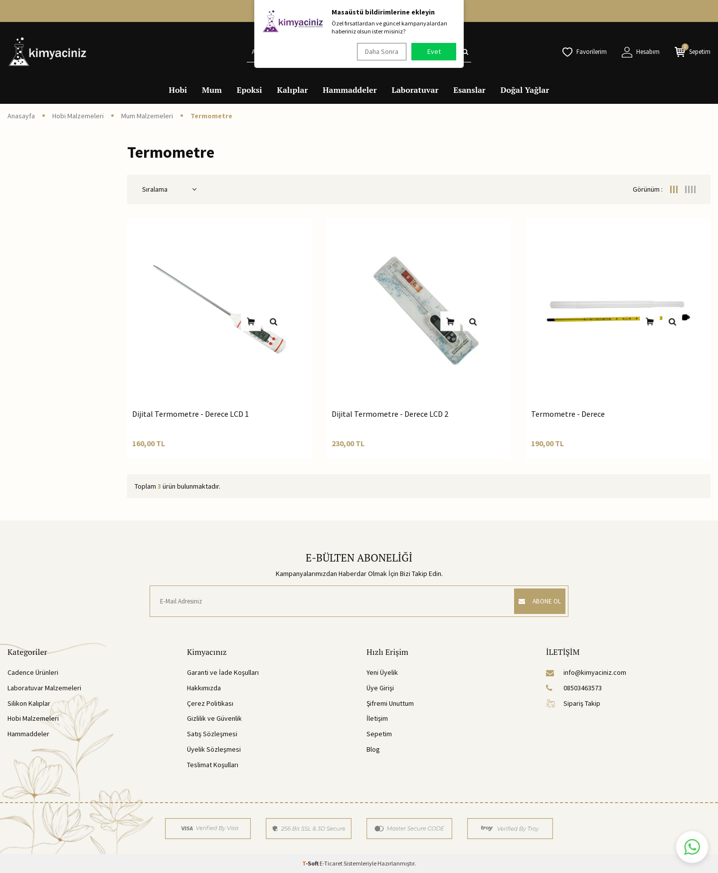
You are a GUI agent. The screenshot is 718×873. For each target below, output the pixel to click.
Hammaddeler (349, 89)
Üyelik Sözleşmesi (214, 749)
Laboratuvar (415, 89)
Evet (434, 51)
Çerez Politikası (210, 703)
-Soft (311, 863)
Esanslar (469, 89)
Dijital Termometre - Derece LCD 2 (390, 414)
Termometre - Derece (568, 414)
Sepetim (379, 733)
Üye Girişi (380, 687)
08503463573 (574, 687)
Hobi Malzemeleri (78, 115)
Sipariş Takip (573, 703)
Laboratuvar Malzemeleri (44, 687)
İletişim (377, 718)
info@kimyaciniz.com (586, 672)
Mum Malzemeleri (147, 115)
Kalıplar (292, 89)
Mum (212, 89)
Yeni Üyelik (382, 672)
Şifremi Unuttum (390, 703)
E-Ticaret (331, 863)
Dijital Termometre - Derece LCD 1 (190, 414)
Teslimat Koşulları (212, 764)
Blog (373, 749)
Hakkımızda (204, 687)
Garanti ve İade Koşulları (223, 672)
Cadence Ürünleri (32, 672)
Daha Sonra (379, 51)
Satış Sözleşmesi (212, 733)
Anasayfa (21, 115)
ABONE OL (535, 600)
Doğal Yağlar (525, 89)
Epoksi (249, 89)
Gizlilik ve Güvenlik (214, 718)
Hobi (178, 89)
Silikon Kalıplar (28, 703)
